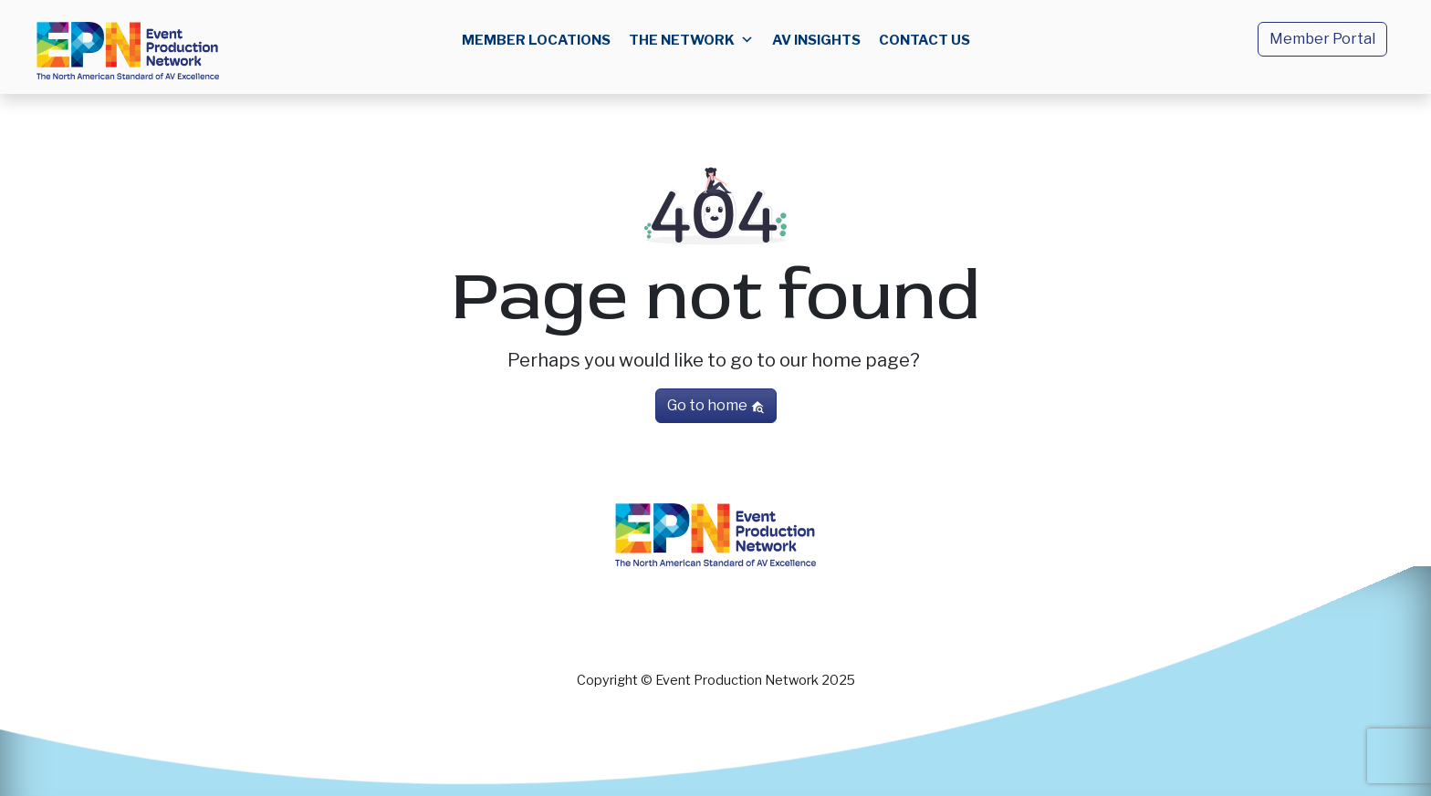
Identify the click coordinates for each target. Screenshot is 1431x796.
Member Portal (1322, 38)
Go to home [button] (716, 405)
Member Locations (536, 40)
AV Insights (816, 40)
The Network (691, 40)
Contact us (924, 40)
